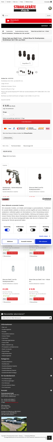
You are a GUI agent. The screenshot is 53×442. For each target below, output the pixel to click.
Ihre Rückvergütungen (8, 380)
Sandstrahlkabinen (7, 361)
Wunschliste (8, 137)
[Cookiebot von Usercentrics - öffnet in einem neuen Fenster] (43, 199)
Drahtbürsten (5, 364)
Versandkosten (10, 108)
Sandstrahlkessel (6, 368)
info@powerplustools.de (11, 402)
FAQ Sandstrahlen (7, 353)
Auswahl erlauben (26, 241)
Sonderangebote (6, 329)
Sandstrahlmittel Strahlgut (9, 372)
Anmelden (47, 2)
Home (2, 1)
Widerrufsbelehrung (7, 344)
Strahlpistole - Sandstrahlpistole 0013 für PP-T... (12, 188)
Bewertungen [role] (28, 145)
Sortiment (46, 26)
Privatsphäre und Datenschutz (10, 347)
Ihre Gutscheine (6, 387)
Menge (5, 112)
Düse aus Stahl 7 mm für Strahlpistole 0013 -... (10, 280)
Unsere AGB (5, 342)
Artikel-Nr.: (4, 78)
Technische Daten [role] (16, 145)
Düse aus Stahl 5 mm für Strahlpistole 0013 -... (36, 188)
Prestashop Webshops (30, 435)
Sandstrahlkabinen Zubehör (9, 366)
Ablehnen (10, 241)
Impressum (5, 338)
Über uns (15, 1)
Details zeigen (43, 236)
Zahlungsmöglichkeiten (8, 340)
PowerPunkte (28, 133)
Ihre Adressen (6, 383)
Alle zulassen (43, 241)
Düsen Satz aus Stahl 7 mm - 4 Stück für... (39, 280)
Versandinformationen (8, 333)
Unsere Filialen (6, 336)
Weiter (36, 72)
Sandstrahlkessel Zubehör (9, 370)
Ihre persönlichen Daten (8, 385)
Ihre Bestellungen (7, 378)
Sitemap (21, 435)
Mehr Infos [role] (5, 145)
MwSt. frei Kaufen (7, 349)
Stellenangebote (6, 355)
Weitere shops (29, 1)
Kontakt (9, 1)
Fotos (21, 1)
